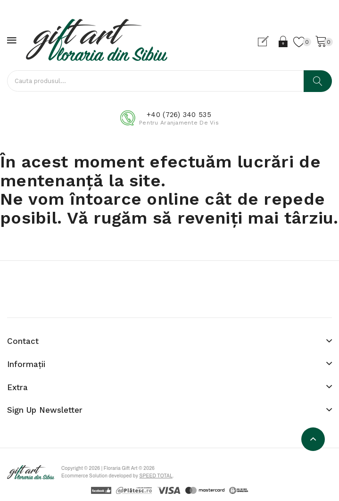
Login (284, 41)
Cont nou (267, 41)
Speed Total (155, 475)
